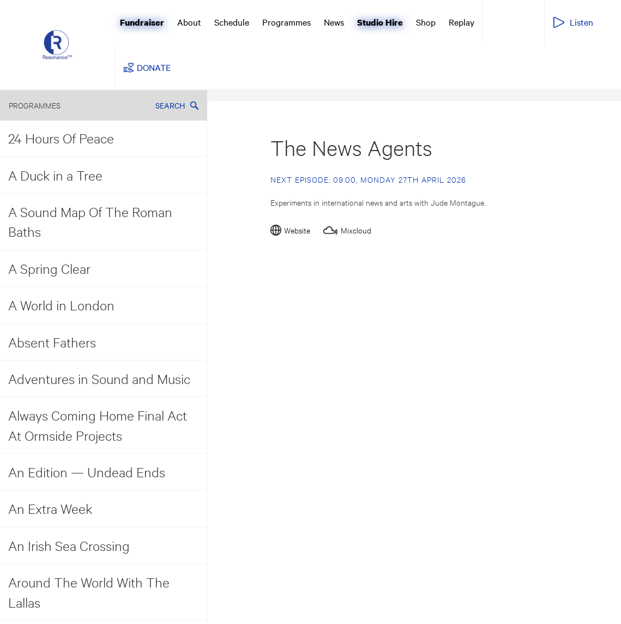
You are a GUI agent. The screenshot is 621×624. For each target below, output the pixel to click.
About (189, 22)
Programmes (286, 22)
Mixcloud (356, 230)
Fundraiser (142, 22)
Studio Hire (380, 22)
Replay (461, 22)
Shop (426, 22)
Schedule (231, 22)
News (334, 22)
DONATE (154, 67)
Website (297, 230)
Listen (581, 22)
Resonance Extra (512, 21)
